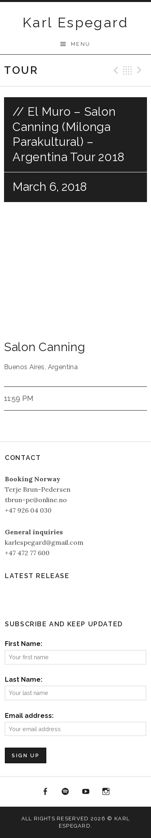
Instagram (106, 792)
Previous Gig (114, 70)
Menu (81, 44)
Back (127, 70)
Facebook (45, 792)
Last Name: (23, 679)
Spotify (65, 792)
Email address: (29, 715)
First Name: (23, 644)
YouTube (86, 792)
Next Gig (140, 70)
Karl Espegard (75, 22)
